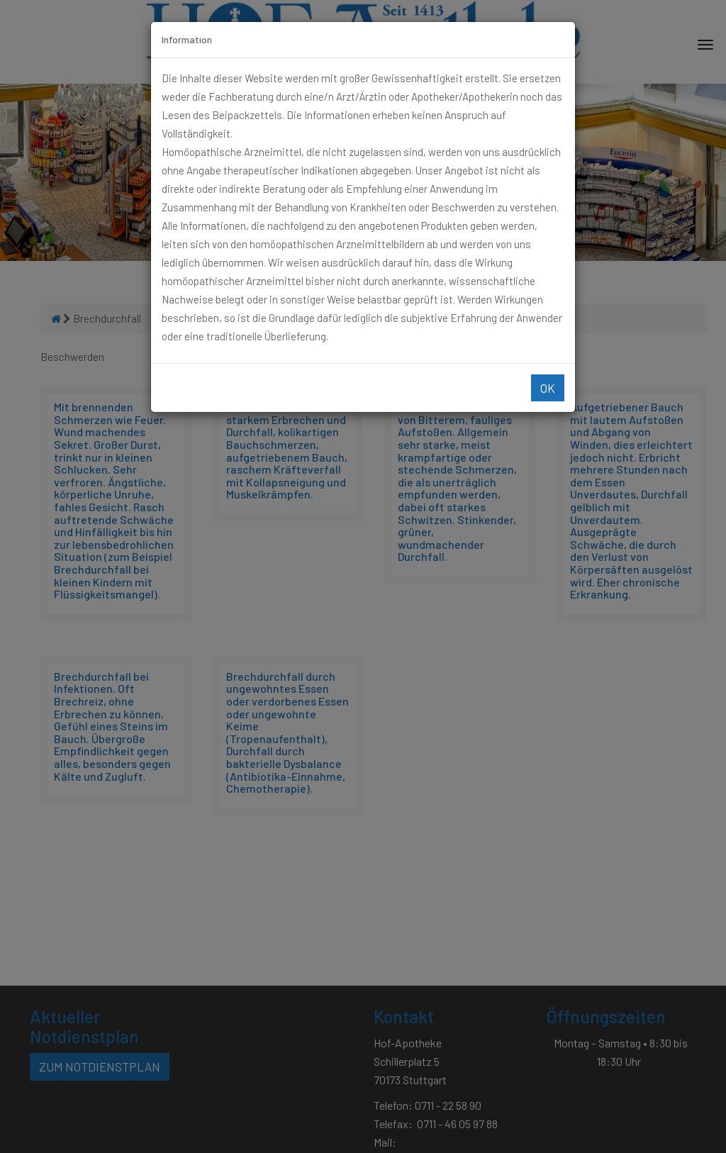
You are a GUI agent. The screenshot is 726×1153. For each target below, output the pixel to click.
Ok (547, 388)
